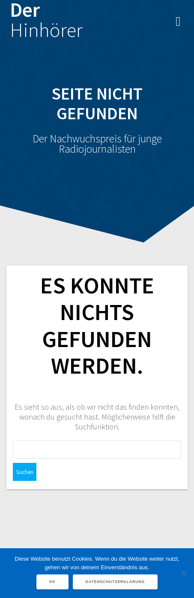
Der (46, 20)
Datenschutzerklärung (115, 582)
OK (52, 582)
